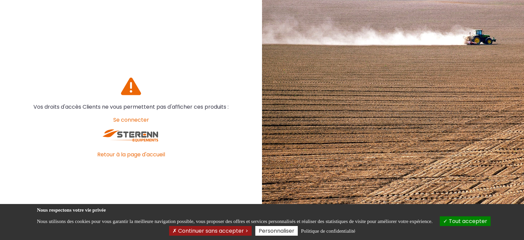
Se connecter (131, 120)
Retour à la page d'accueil (131, 154)
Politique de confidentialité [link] (328, 231)
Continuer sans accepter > (210, 231)
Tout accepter (465, 221)
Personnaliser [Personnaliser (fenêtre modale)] (276, 231)
